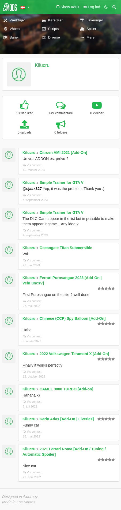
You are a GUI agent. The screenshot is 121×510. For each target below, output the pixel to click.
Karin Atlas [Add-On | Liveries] (67, 419)
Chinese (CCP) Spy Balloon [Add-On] (73, 318)
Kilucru (42, 65)
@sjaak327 (32, 189)
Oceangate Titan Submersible (66, 248)
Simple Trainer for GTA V (62, 182)
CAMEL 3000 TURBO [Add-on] (66, 389)
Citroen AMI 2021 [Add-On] (63, 152)
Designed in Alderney (20, 496)
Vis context (32, 165)
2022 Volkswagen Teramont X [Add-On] (74, 354)
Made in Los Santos (18, 502)
